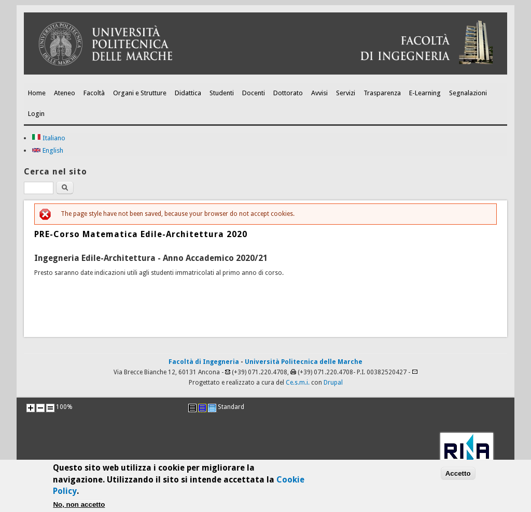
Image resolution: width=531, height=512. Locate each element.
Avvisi (319, 93)
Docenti (253, 93)
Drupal (333, 382)
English (47, 150)
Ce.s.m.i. (298, 382)
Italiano (48, 138)
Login (36, 114)
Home (37, 93)
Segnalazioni (468, 93)
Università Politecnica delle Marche (303, 361)
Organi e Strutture (139, 93)
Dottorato (288, 93)
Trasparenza (382, 93)
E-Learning (425, 93)
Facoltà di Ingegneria (204, 361)
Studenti (221, 93)
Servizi (345, 93)
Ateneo (64, 93)
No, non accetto (79, 506)
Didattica (188, 93)
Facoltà (94, 93)
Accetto (458, 475)
